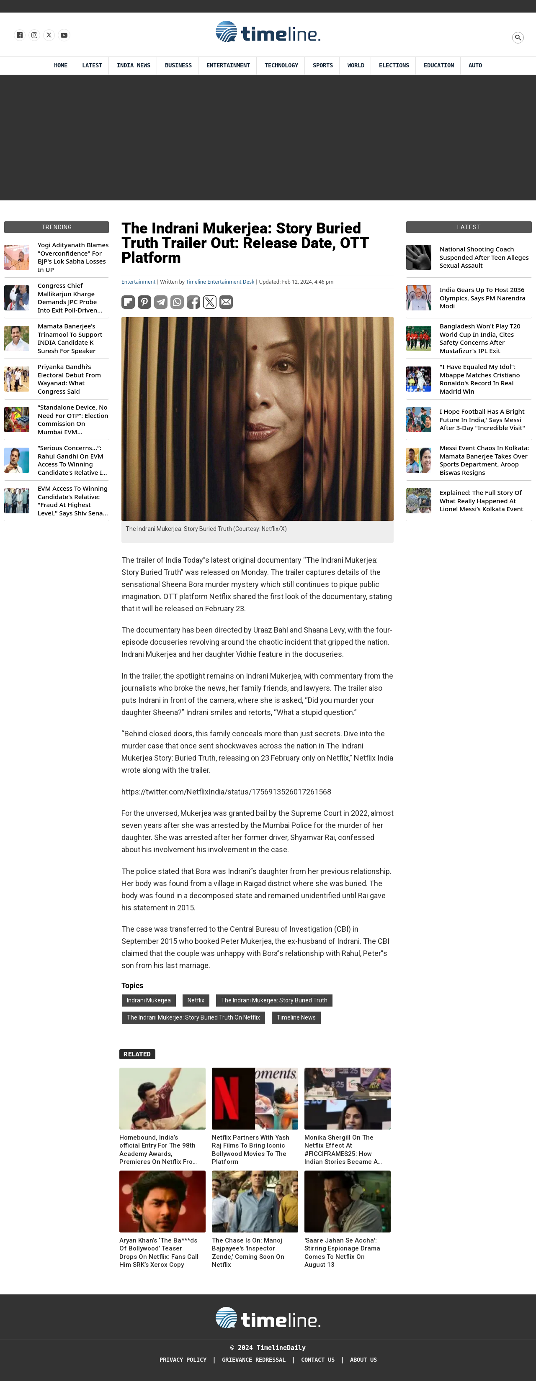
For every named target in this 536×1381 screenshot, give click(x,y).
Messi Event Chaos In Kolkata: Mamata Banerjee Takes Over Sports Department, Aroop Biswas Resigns (484, 460)
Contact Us (318, 1359)
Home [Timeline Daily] (60, 65)
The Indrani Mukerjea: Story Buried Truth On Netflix (193, 1017)
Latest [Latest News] (92, 65)
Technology (281, 65)
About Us (363, 1359)
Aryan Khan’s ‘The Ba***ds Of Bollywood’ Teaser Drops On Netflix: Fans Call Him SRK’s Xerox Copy (158, 1253)
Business (178, 65)
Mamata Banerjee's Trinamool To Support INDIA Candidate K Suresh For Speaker (70, 338)
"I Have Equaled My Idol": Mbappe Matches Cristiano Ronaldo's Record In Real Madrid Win (480, 379)
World (356, 65)
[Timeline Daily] (268, 1317)
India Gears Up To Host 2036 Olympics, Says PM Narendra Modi (483, 298)
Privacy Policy (183, 1359)
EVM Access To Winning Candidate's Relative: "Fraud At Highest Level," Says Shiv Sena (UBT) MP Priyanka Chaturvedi (73, 500)
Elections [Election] (394, 65)
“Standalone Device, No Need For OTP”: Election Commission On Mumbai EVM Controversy (73, 419)
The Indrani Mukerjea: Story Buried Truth (274, 1000)
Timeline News (296, 1017)
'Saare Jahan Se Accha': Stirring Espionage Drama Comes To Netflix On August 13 (342, 1253)
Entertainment (228, 65)
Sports (323, 65)
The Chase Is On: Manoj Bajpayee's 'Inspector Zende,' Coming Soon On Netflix (248, 1253)
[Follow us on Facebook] (19, 35)
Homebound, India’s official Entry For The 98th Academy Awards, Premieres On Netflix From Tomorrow (158, 1150)
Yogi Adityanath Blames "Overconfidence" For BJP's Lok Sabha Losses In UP (73, 257)
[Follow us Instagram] (33, 35)
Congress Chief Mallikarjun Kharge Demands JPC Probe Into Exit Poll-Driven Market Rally (67, 298)
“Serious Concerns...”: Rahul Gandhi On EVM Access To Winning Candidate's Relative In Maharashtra (72, 460)
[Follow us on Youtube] (63, 35)
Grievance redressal (254, 1359)
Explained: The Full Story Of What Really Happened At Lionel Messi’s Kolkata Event (481, 501)
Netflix (196, 1000)
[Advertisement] (268, 137)
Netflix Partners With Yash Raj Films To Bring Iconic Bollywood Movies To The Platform (250, 1150)
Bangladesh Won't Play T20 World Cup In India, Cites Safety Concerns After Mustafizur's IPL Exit (480, 338)
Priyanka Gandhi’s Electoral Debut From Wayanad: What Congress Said (69, 379)
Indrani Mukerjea (149, 1000)
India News (133, 65)
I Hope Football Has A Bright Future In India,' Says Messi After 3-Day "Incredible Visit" (482, 419)
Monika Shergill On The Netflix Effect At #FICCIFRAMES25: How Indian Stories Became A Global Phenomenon (341, 1150)
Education (439, 65)
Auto (475, 65)
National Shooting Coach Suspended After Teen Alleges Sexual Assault (484, 257)
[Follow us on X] (48, 35)
